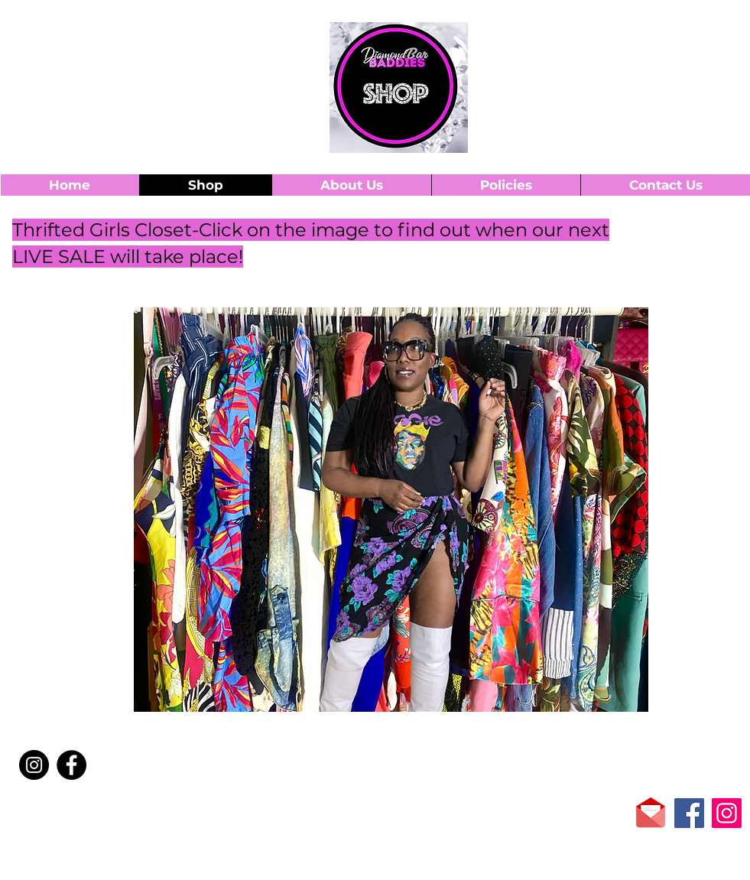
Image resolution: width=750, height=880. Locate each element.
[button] (696, 37)
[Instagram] (34, 765)
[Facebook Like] (96, 813)
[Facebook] (71, 765)
